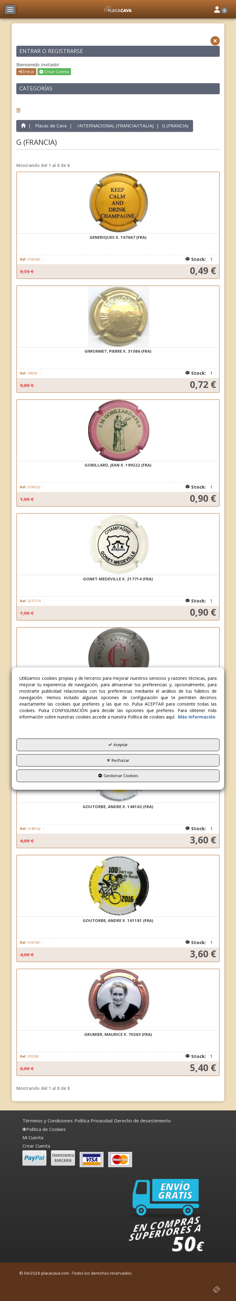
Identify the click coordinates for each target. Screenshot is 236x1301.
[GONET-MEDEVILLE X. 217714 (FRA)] (118, 544)
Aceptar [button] (118, 745)
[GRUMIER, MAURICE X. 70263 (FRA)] (118, 1000)
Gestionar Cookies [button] (118, 776)
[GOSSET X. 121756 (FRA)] (118, 658)
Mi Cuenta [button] (32, 1137)
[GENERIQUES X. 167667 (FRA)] (118, 203)
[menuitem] (47, 1121)
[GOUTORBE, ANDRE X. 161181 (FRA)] (118, 886)
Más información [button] (196, 717)
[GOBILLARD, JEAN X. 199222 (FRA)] (118, 430)
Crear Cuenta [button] (54, 71)
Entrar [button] (26, 71)
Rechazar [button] (118, 760)
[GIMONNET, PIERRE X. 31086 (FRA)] (118, 316)
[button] (118, 9)
